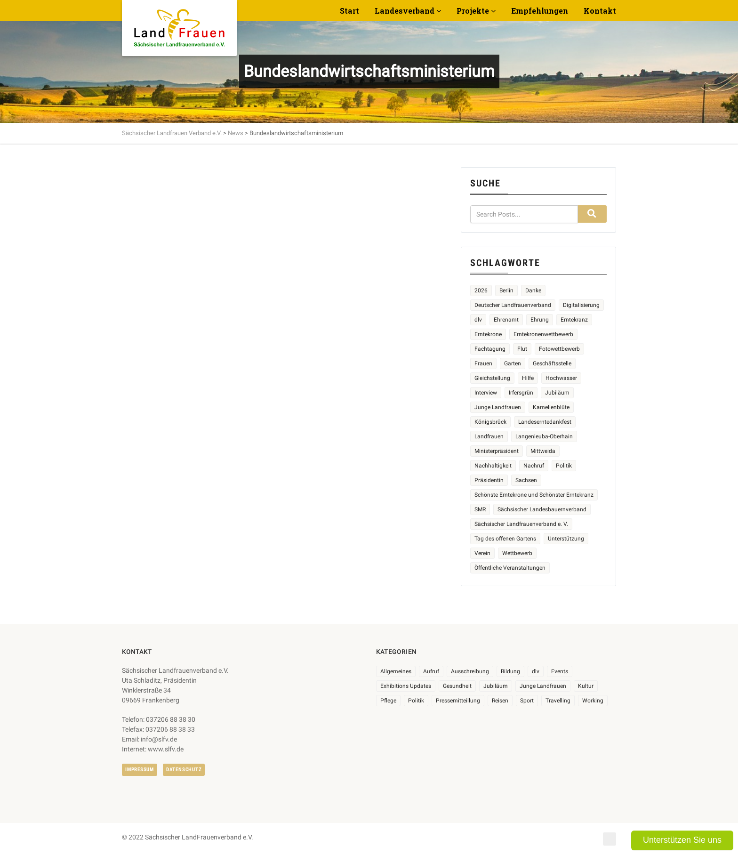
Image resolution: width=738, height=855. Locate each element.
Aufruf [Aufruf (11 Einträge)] (431, 671)
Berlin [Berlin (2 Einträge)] (506, 290)
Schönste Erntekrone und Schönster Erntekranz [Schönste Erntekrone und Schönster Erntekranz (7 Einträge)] (534, 495)
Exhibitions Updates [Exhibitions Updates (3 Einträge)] (405, 686)
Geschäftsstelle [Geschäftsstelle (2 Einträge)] (552, 363)
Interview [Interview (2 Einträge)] (485, 392)
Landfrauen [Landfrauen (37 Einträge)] (489, 436)
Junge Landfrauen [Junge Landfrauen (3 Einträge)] (497, 407)
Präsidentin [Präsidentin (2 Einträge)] (489, 480)
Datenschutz (183, 769)
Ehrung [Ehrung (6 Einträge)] (539, 319)
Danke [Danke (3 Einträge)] (533, 290)
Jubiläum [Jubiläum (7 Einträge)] (495, 686)
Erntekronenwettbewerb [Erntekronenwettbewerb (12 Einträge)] (543, 334)
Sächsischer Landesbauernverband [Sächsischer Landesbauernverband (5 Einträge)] (541, 509)
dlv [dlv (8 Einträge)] (535, 671)
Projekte (473, 11)
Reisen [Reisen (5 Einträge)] (500, 700)
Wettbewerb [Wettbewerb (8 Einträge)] (517, 553)
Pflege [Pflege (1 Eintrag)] (388, 700)
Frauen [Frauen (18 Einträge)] (483, 363)
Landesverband (404, 11)
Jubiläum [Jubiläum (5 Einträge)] (557, 392)
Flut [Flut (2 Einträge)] (522, 349)
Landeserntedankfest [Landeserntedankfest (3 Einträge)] (544, 422)
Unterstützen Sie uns (682, 840)
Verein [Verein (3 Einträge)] (482, 553)
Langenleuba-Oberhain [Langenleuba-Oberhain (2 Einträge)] (544, 436)
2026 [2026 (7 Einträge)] (481, 290)
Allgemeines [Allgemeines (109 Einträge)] (395, 671)
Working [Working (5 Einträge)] (592, 700)
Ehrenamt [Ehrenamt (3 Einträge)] (506, 319)
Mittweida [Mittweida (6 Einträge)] (542, 451)
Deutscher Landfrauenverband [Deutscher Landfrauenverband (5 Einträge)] (512, 305)
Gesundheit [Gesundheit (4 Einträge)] (457, 686)
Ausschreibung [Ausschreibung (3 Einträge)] (470, 671)
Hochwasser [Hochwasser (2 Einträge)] (561, 378)
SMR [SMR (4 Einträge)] (480, 509)
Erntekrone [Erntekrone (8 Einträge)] (488, 334)
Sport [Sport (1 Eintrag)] (527, 700)
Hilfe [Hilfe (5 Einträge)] (528, 378)
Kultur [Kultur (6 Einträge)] (586, 686)
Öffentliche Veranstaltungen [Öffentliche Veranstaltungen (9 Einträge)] (509, 568)
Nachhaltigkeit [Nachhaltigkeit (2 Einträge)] (493, 465)
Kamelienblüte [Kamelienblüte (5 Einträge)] (551, 407)
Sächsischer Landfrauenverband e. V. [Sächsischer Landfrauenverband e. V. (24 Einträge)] (521, 524)
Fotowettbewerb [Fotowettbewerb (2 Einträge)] (559, 349)
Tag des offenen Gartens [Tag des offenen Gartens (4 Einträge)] (505, 538)
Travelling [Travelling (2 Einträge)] (557, 700)
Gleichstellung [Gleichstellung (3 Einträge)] (492, 378)
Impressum (139, 769)
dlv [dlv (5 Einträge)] (478, 319)
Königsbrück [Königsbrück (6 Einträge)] (490, 422)
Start (349, 11)
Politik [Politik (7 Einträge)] (416, 700)
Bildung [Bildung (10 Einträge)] (510, 671)
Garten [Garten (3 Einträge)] (512, 363)
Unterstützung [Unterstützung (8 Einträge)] (566, 538)
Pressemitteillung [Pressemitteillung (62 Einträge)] (458, 700)
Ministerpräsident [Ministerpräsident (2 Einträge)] (496, 451)
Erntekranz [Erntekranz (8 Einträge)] (574, 319)
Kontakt (600, 11)
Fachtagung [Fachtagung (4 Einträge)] (489, 349)
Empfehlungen (539, 11)
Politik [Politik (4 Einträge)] (564, 465)
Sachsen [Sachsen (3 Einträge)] (526, 480)
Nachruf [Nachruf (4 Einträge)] (533, 465)
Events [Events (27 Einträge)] (559, 671)
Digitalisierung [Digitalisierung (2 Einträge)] (581, 305)
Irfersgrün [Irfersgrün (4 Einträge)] (521, 392)
